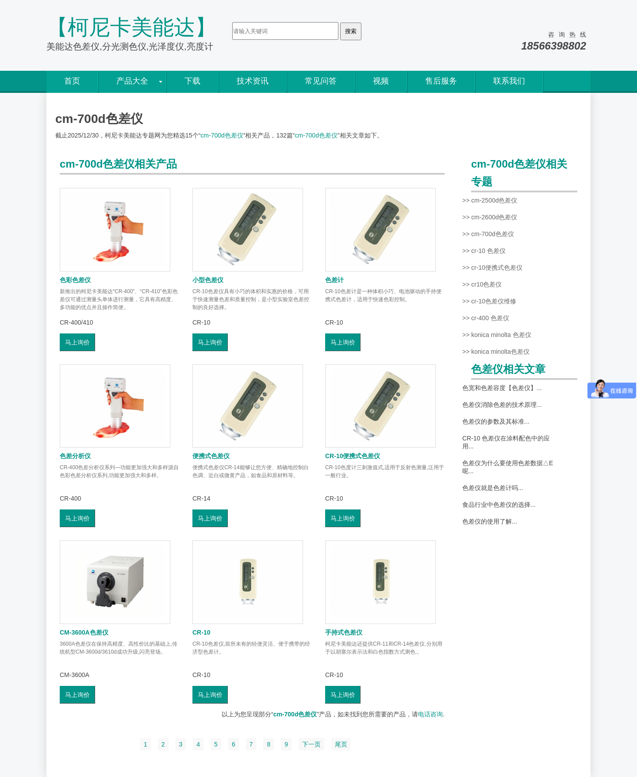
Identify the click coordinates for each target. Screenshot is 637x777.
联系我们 (509, 81)
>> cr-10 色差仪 (484, 250)
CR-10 (201, 632)
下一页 (311, 744)
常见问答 (321, 81)
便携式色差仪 (211, 455)
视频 (381, 81)
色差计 (334, 279)
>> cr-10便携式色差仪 (492, 267)
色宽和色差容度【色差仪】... (502, 387)
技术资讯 (253, 81)
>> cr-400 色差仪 (485, 318)
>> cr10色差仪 (482, 284)
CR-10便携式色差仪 (352, 455)
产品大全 (132, 81)
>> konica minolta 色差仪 (496, 334)
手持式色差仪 (343, 632)
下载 (192, 81)
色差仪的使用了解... (489, 521)
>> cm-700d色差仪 (488, 233)
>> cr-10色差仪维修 (489, 301)
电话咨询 (430, 714)
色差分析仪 (75, 455)
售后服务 (441, 81)
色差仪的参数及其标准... (496, 421)
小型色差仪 (207, 279)
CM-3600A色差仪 (84, 632)
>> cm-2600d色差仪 (490, 217)
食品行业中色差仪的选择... (499, 504)
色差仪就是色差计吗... (492, 487)
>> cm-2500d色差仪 (490, 200)
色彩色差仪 (75, 279)
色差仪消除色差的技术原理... (502, 404)
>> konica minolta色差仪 (496, 351)
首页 (72, 81)
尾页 (341, 744)
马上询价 (77, 342)
